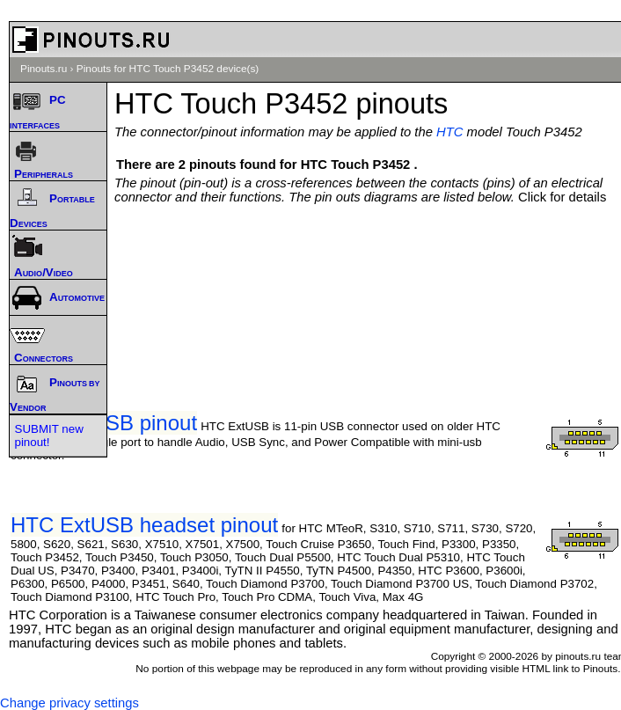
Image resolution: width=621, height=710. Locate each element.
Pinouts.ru (43, 68)
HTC (449, 132)
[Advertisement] (372, 257)
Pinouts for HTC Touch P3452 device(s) (168, 68)
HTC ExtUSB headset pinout (144, 525)
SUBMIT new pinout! (49, 435)
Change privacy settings (69, 703)
